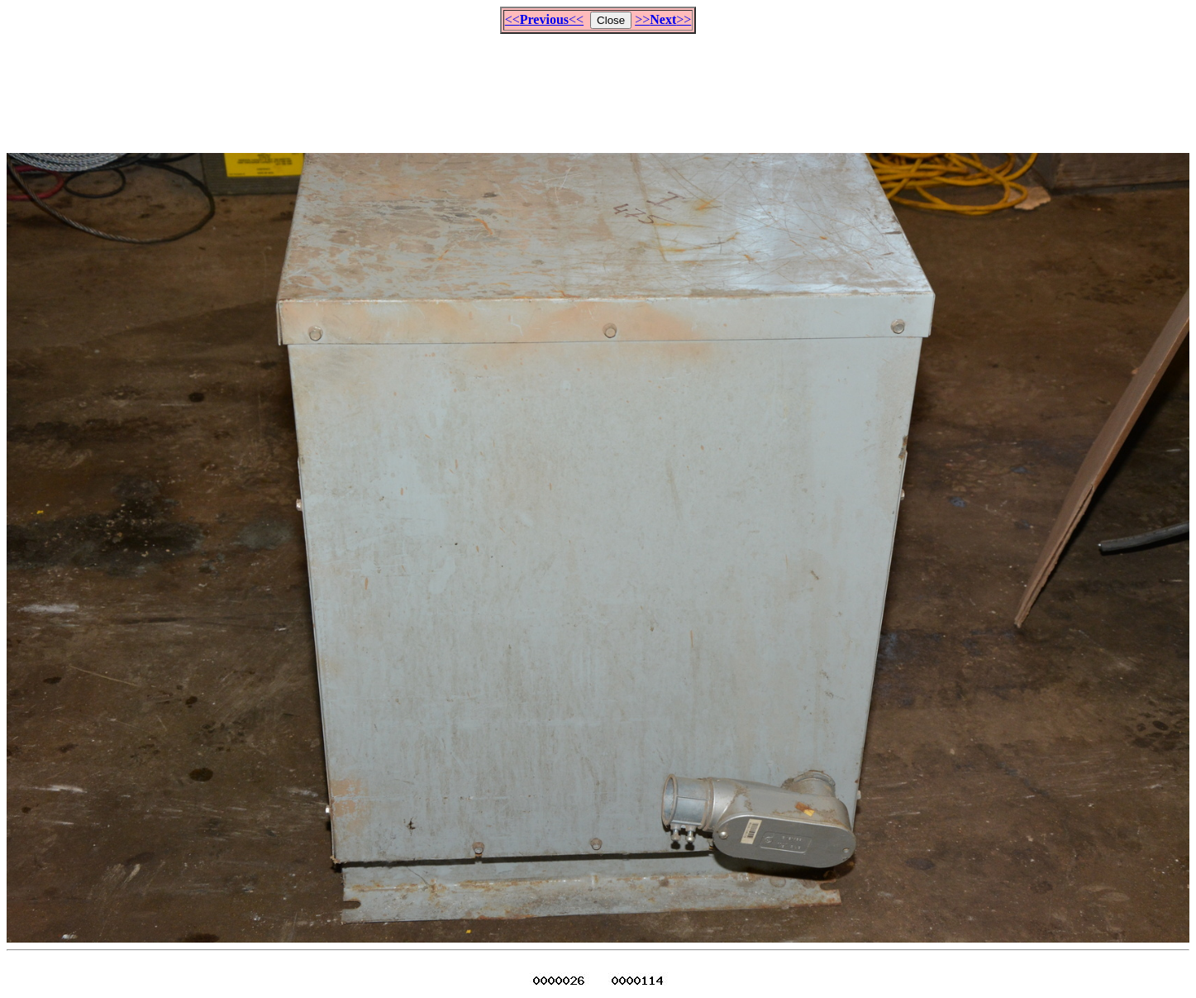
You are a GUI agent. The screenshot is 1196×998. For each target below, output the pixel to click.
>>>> (663, 19)
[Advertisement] (598, 86)
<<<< (544, 19)
